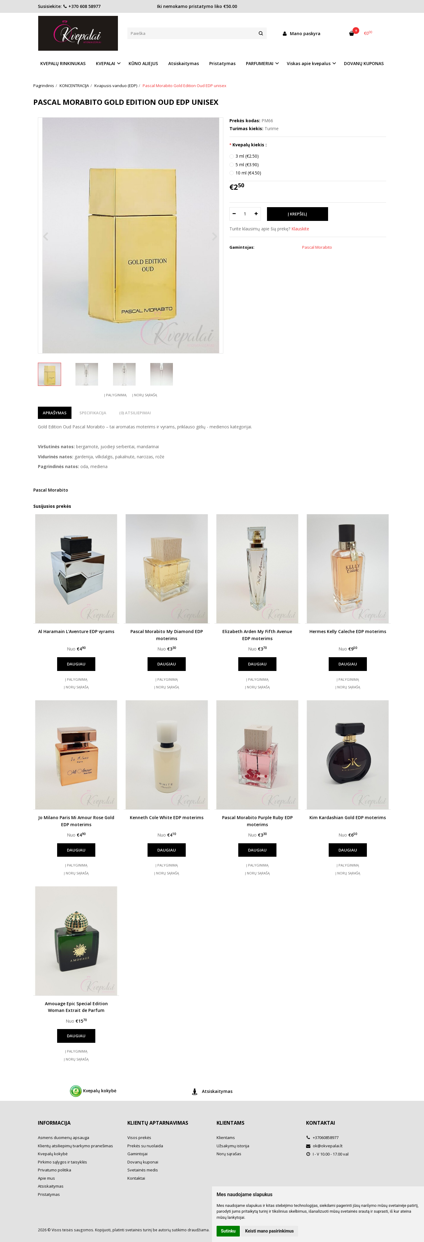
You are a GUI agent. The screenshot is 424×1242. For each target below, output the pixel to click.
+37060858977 (322, 1137)
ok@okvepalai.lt (324, 1146)
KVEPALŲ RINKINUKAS (63, 63)
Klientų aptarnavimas (157, 1122)
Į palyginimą (115, 395)
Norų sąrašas (229, 1153)
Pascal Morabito (50, 490)
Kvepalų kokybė (93, 1091)
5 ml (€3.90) (247, 164)
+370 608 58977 (82, 6)
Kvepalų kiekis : (249, 145)
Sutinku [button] (228, 1231)
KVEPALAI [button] (105, 63)
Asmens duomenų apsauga (63, 1137)
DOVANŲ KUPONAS (364, 63)
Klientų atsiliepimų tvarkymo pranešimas (75, 1146)
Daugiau (76, 664)
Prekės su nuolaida (145, 1146)
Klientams (230, 1122)
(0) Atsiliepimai (135, 413)
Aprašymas (55, 413)
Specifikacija (92, 413)
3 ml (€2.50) (247, 156)
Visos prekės (139, 1137)
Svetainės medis (142, 1170)
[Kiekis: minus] (233, 214)
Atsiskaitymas (183, 63)
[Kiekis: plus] (256, 214)
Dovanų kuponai (142, 1162)
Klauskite (300, 229)
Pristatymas (222, 63)
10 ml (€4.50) (248, 173)
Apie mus (46, 1178)
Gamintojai (137, 1153)
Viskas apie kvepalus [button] (309, 63)
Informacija (54, 1122)
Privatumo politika (54, 1170)
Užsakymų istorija (233, 1146)
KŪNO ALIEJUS (143, 63)
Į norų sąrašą (144, 395)
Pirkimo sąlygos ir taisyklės (62, 1162)
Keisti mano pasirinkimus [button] (269, 1231)
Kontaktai (136, 1178)
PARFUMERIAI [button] (259, 63)
